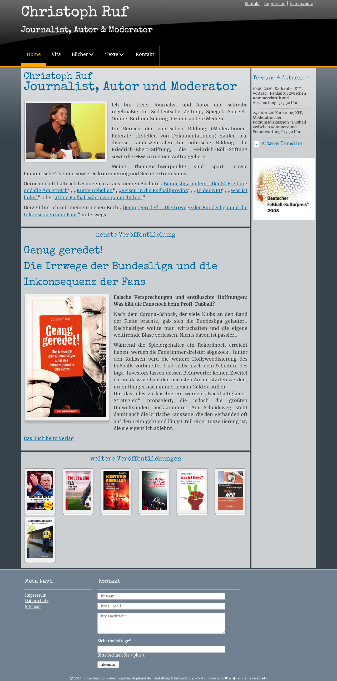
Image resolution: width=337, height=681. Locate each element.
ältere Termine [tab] (282, 143)
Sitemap (33, 606)
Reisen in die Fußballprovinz (154, 190)
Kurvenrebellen (95, 190)
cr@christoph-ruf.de (135, 678)
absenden (108, 664)
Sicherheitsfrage (114, 640)
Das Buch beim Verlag (49, 438)
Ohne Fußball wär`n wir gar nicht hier (99, 197)
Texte (111, 54)
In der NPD (209, 190)
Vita (56, 54)
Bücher (80, 54)
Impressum (274, 3)
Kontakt (145, 54)
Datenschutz (301, 3)
